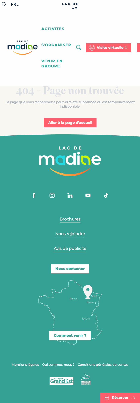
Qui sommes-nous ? (58, 365)
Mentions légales (25, 365)
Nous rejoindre (70, 233)
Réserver (120, 397)
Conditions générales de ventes (103, 365)
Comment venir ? (70, 335)
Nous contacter (70, 269)
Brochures (70, 219)
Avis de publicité (70, 248)
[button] (13, 4)
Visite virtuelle (110, 47)
